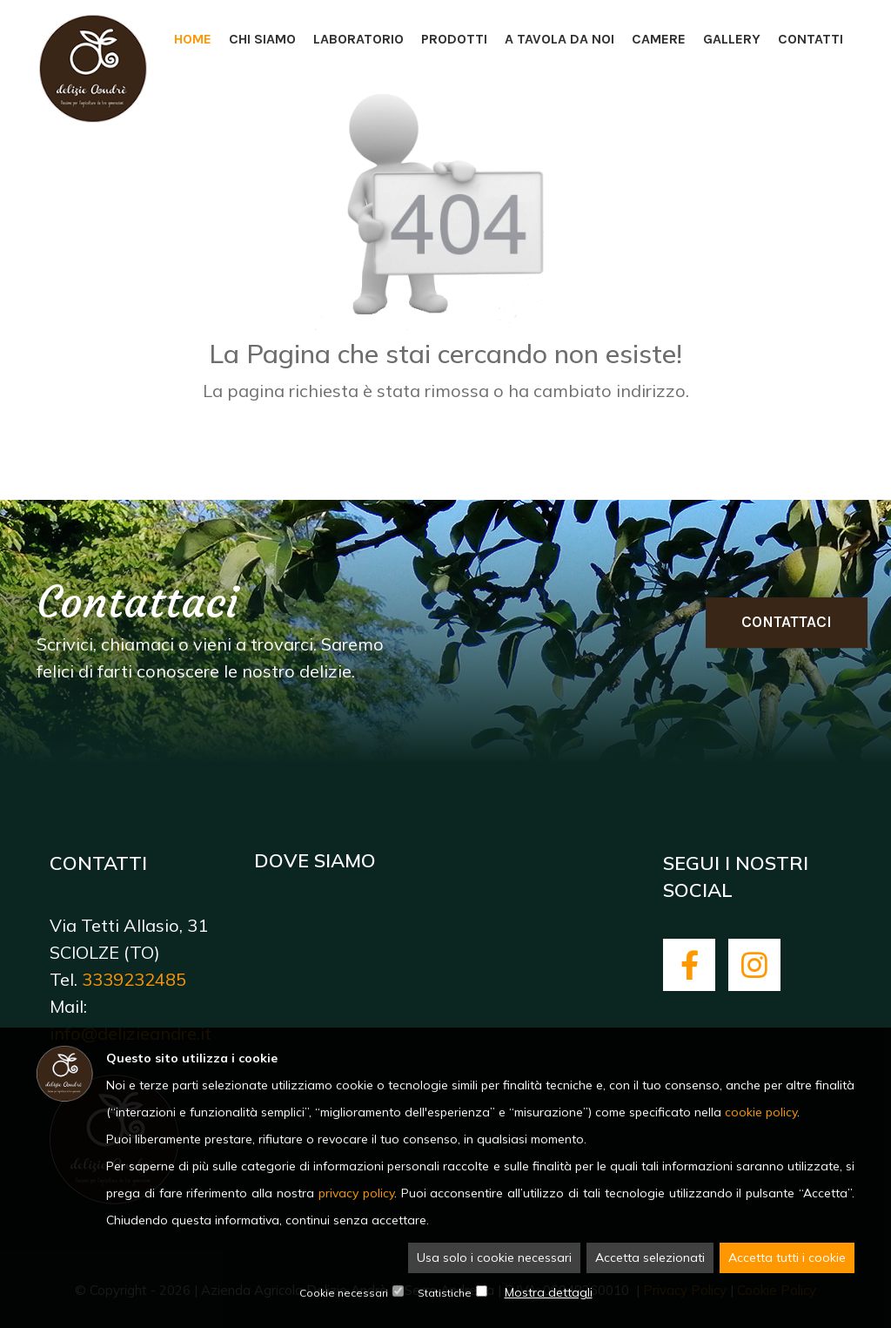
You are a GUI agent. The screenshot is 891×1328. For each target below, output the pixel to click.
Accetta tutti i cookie (787, 1257)
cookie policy (761, 1112)
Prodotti (454, 38)
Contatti (810, 38)
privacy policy (356, 1193)
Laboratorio (358, 38)
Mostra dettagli (549, 1292)
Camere (659, 38)
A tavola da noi (559, 38)
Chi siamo (262, 38)
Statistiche (445, 1292)
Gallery (731, 38)
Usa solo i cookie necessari (494, 1257)
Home (192, 38)
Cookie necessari (343, 1292)
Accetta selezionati (650, 1257)
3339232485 (134, 979)
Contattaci (786, 621)
